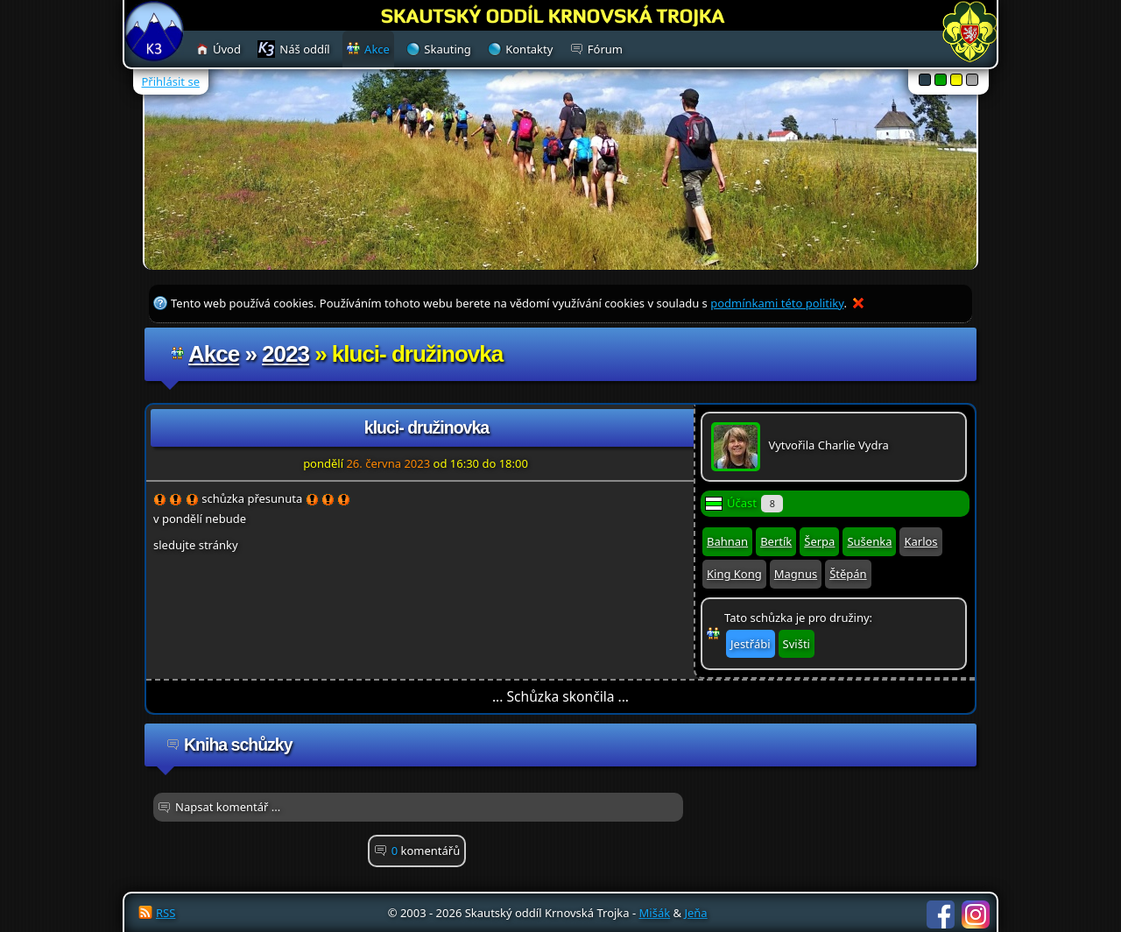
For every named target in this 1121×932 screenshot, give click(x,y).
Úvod (227, 49)
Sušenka (869, 541)
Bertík (776, 541)
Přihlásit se (171, 81)
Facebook (941, 914)
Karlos (920, 541)
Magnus (795, 574)
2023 (285, 354)
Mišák (655, 913)
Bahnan (727, 541)
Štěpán (847, 574)
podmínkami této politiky (776, 303)
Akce (213, 354)
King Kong (734, 574)
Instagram (976, 914)
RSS (165, 913)
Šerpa (819, 541)
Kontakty (529, 49)
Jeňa (695, 913)
